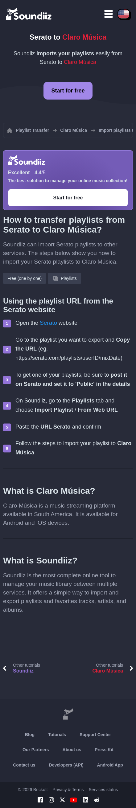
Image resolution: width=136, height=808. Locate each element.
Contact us (24, 765)
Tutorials (57, 734)
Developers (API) (66, 765)
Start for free (67, 91)
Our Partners (36, 749)
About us (72, 749)
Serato (48, 323)
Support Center (95, 734)
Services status (103, 789)
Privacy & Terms (68, 789)
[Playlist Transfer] (29, 14)
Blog (30, 734)
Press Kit (104, 749)
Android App (110, 765)
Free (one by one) (24, 278)
